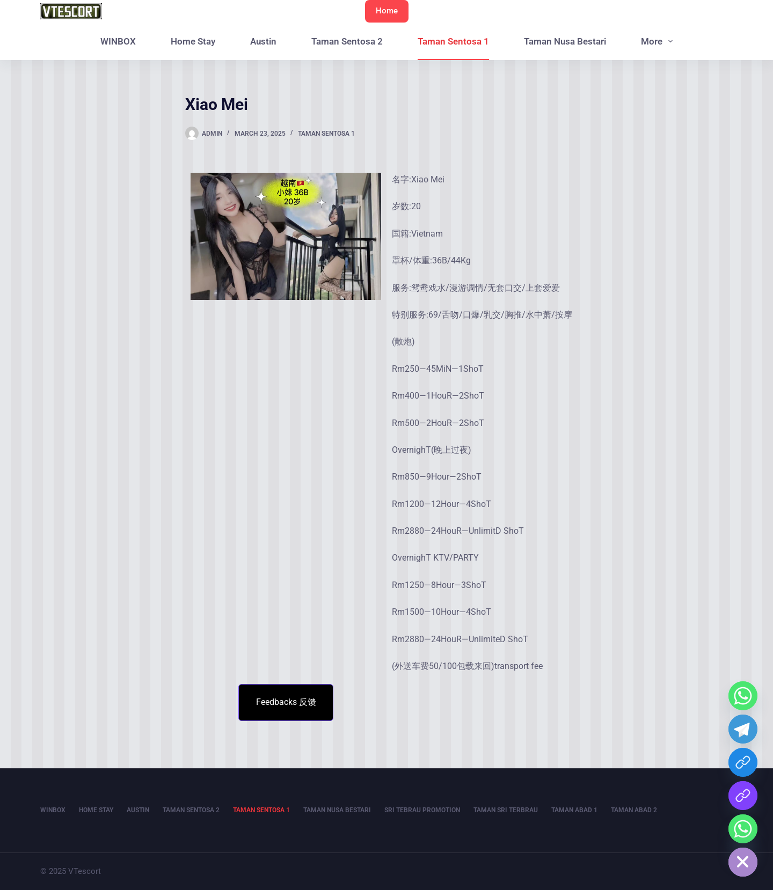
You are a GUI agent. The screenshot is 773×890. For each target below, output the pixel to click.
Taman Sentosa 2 (347, 41)
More (659, 41)
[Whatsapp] (742, 695)
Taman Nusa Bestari (565, 41)
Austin (263, 41)
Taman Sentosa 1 (453, 41)
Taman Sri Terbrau (505, 810)
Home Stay (193, 41)
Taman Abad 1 (574, 810)
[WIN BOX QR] (742, 795)
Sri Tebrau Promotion (422, 810)
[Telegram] (742, 729)
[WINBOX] (742, 762)
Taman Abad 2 (634, 810)
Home (387, 11)
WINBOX (118, 41)
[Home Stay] (742, 828)
